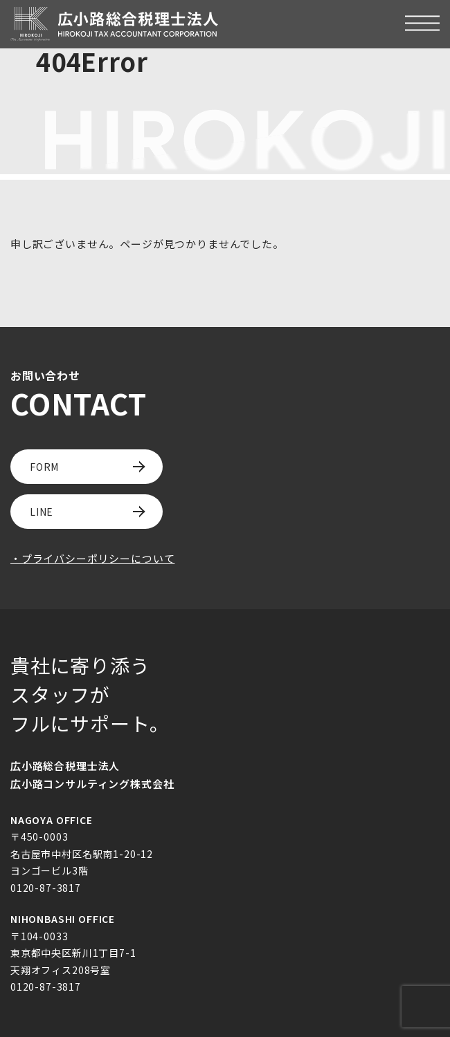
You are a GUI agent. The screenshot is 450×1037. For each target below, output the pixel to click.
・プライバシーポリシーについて (92, 558)
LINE (41, 511)
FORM (44, 467)
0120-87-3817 (45, 888)
